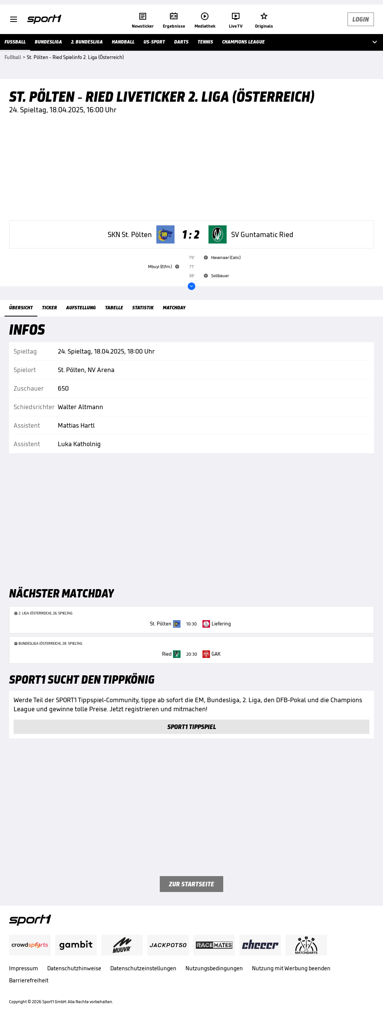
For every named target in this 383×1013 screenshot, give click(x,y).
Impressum (23, 968)
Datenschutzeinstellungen (143, 968)
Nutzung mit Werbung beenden (291, 968)
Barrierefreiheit (28, 980)
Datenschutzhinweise (74, 968)
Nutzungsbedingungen (214, 968)
